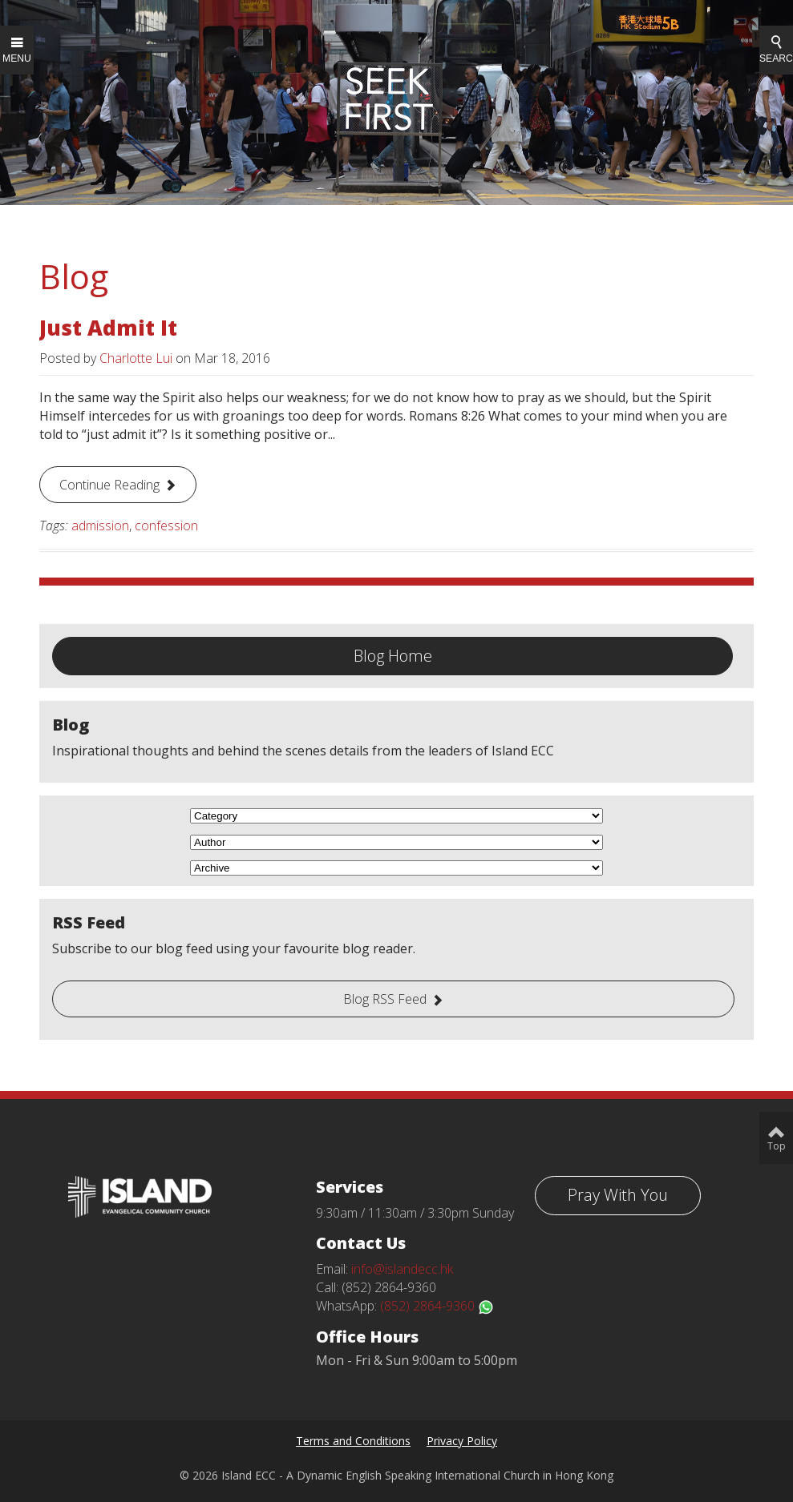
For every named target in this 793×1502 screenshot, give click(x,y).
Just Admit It (108, 327)
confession (166, 525)
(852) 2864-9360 (437, 1306)
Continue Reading (109, 484)
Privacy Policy (462, 1440)
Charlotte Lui (135, 358)
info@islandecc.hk (402, 1269)
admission (100, 525)
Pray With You (618, 1195)
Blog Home (393, 655)
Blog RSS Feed (385, 999)
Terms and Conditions (353, 1440)
